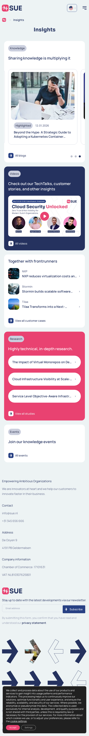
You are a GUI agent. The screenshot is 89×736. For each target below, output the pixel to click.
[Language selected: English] (72, 8)
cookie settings (18, 721)
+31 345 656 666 (13, 521)
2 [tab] (76, 156)
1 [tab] (72, 156)
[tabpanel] (42, 107)
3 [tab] (80, 156)
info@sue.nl (10, 513)
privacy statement (34, 623)
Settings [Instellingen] (28, 727)
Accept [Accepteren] (12, 727)
